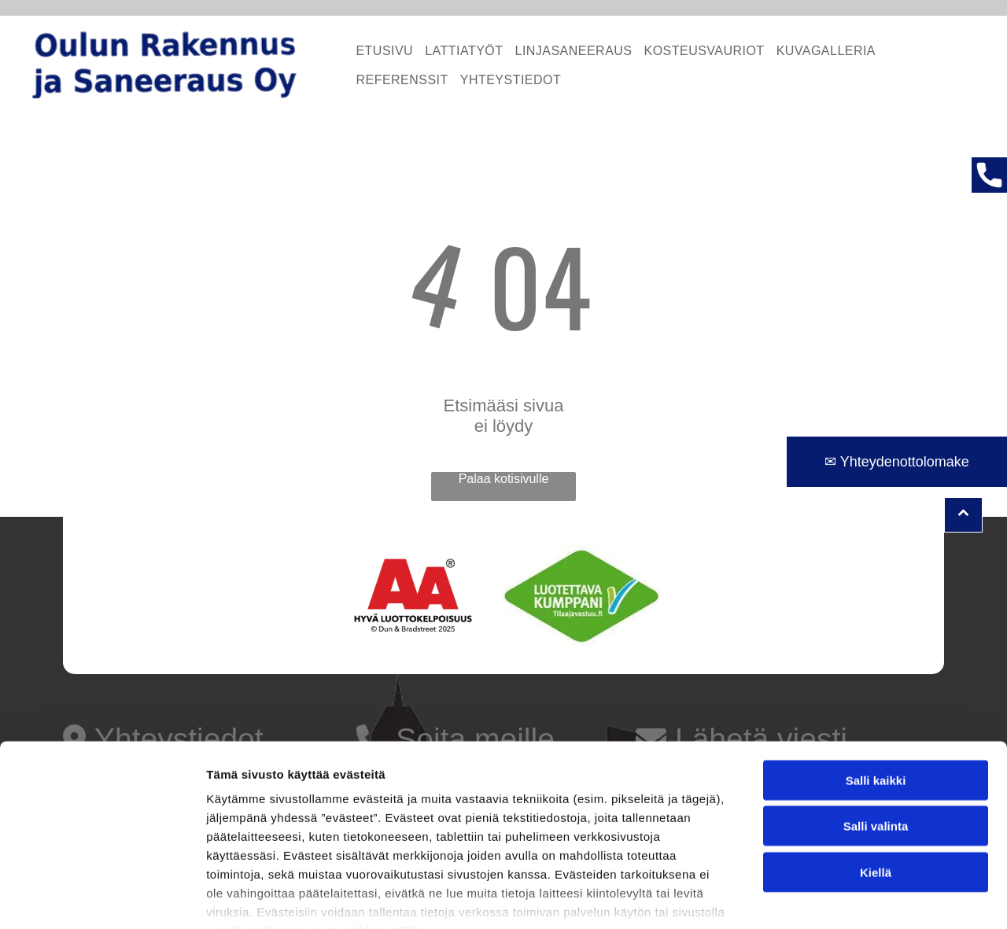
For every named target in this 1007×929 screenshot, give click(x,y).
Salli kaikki (876, 685)
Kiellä (875, 777)
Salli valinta (876, 732)
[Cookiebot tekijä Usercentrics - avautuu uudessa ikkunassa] (102, 898)
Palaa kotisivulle (504, 478)
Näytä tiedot (841, 898)
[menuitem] (378, 50)
